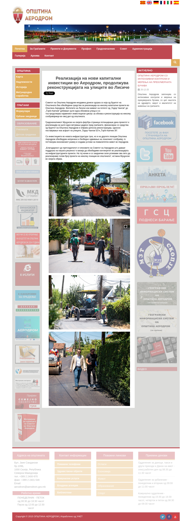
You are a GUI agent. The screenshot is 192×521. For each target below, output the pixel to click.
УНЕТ (80, 516)
